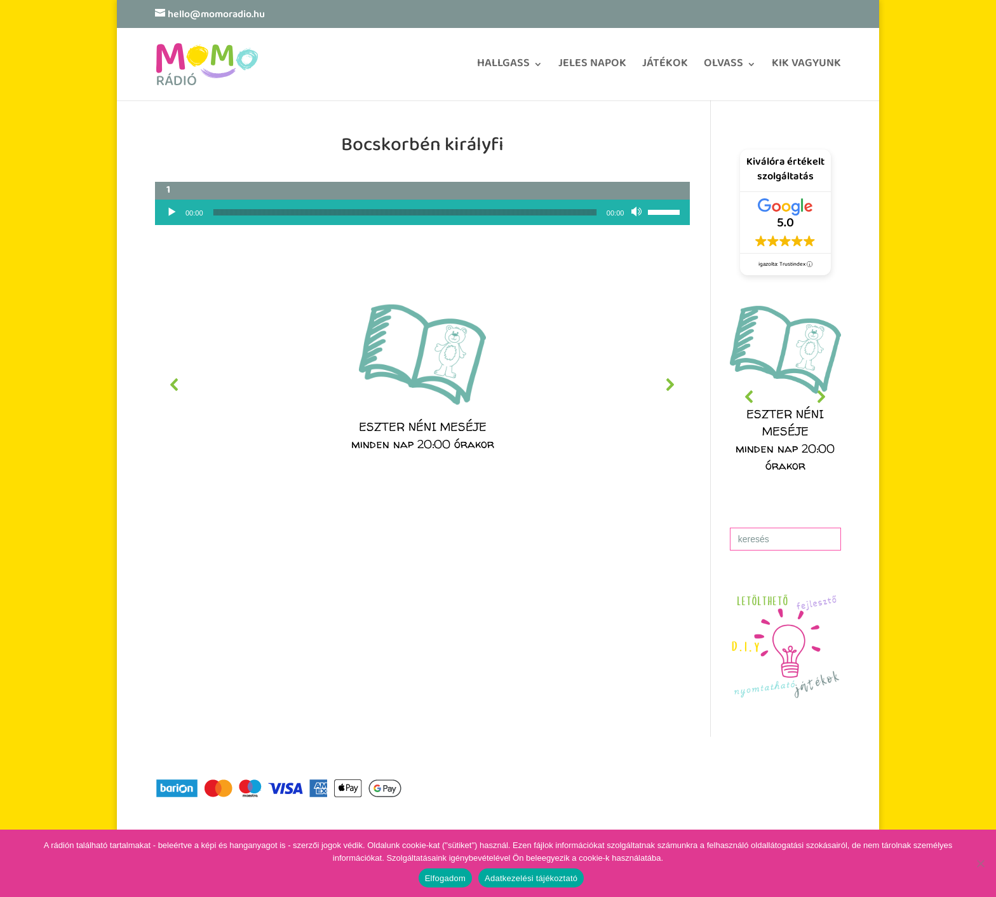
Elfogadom (445, 878)
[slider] (404, 212)
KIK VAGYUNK (806, 68)
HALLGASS (503, 68)
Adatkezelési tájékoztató (531, 878)
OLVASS (723, 68)
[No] (980, 863)
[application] (422, 212)
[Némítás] (637, 212)
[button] (422, 385)
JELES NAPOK (592, 68)
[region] (422, 385)
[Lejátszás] (171, 212)
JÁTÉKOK (665, 68)
